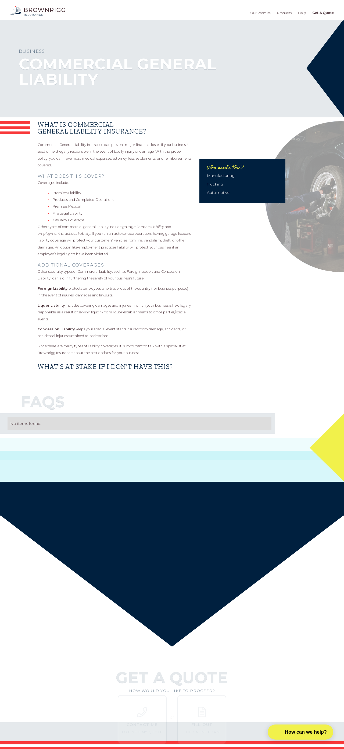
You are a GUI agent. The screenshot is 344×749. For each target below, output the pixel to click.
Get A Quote (323, 13)
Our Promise (260, 13)
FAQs (302, 13)
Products (284, 13)
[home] (38, 11)
